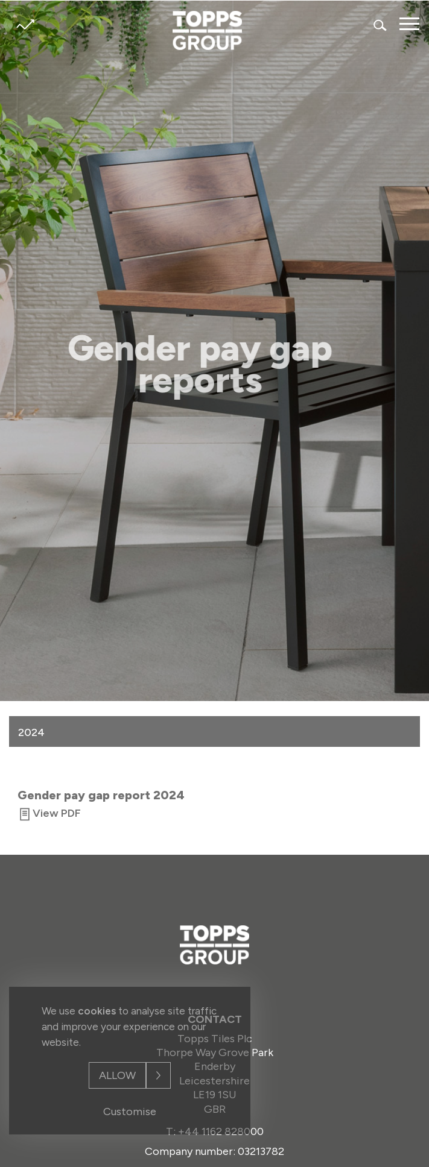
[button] (405, 731)
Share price (25, 24)
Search (381, 25)
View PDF (57, 814)
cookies (97, 1011)
